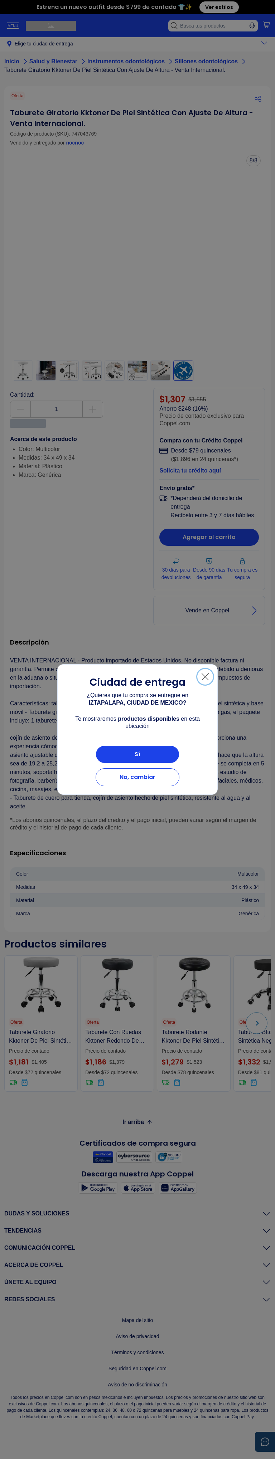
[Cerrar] (205, 677)
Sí (137, 754)
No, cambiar (137, 777)
